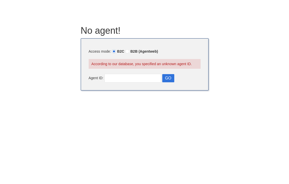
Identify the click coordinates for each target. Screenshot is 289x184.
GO (168, 78)
